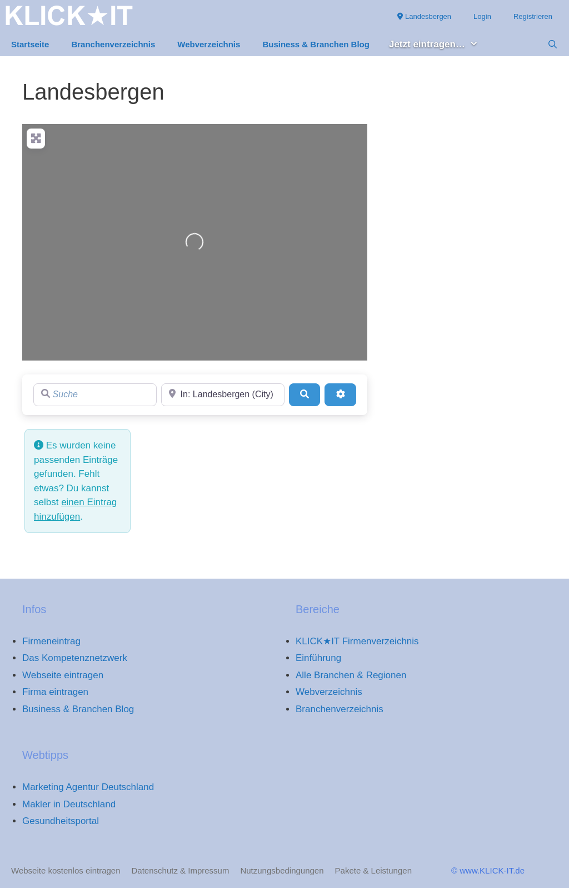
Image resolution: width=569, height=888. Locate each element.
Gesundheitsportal (60, 821)
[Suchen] (304, 394)
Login (482, 16)
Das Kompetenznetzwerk (74, 658)
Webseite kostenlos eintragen (66, 870)
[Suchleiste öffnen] (552, 44)
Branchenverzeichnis (113, 44)
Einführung (318, 658)
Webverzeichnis (208, 44)
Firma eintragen (55, 692)
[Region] (222, 394)
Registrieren (532, 16)
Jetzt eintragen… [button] (439, 44)
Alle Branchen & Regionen (351, 675)
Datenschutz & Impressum (180, 870)
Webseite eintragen (62, 675)
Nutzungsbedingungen (281, 870)
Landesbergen (424, 16)
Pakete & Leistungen (373, 870)
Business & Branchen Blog (316, 44)
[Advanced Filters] (340, 394)
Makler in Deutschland (69, 804)
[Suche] (95, 394)
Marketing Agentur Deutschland (88, 787)
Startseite (30, 44)
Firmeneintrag (51, 641)
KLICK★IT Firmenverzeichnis (357, 641)
